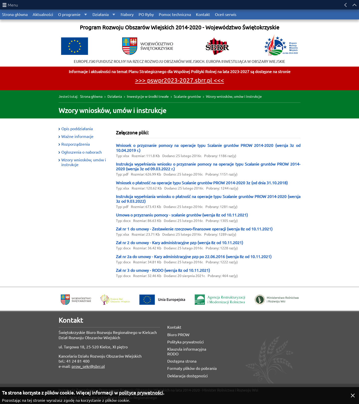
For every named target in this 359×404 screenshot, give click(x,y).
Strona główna (91, 97)
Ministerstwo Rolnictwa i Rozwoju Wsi (276, 300)
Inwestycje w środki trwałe (148, 97)
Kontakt (174, 327)
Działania (114, 97)
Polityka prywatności (185, 342)
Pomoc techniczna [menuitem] (175, 14)
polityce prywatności (141, 393)
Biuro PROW (178, 334)
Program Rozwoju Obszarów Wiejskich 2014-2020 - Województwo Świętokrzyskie (179, 27)
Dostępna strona (181, 361)
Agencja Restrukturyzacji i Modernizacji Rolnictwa (220, 300)
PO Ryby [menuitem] (146, 14)
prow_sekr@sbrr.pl (88, 366)
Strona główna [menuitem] (15, 14)
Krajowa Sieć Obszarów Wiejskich (115, 300)
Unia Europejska (162, 300)
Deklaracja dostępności (187, 376)
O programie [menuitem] (69, 14)
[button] (353, 395)
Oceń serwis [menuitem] (225, 14)
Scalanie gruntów (187, 97)
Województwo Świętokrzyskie (76, 300)
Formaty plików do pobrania (192, 368)
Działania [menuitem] (100, 14)
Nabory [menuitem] (127, 14)
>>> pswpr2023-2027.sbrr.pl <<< (179, 80)
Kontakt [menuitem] (203, 14)
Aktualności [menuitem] (43, 14)
